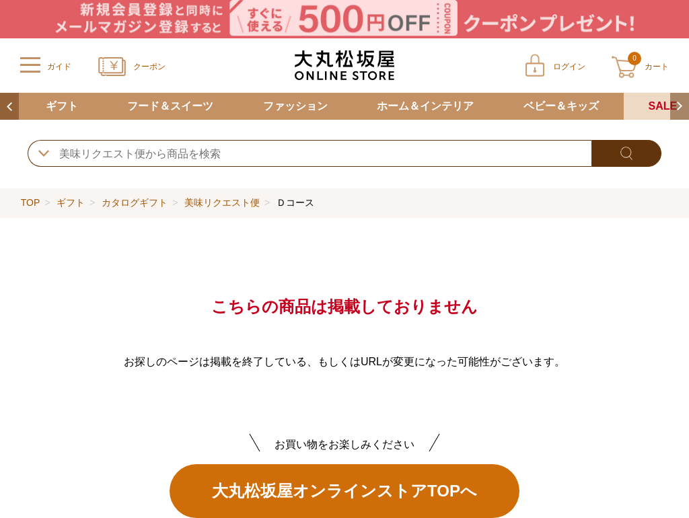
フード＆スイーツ (170, 106)
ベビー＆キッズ (561, 106)
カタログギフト (135, 202)
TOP (30, 202)
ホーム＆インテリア (425, 106)
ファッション (295, 106)
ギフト (62, 106)
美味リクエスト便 (222, 202)
